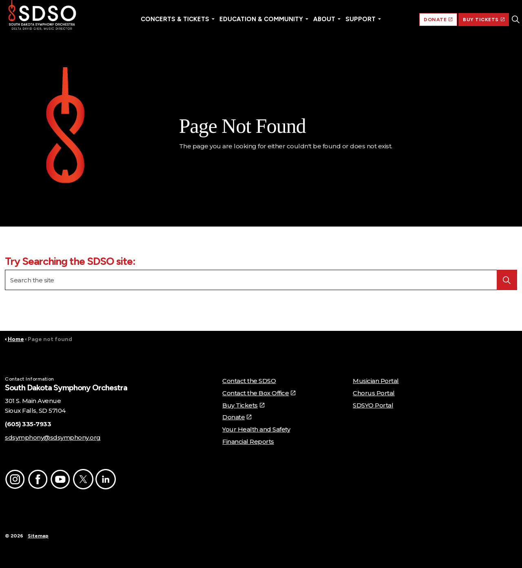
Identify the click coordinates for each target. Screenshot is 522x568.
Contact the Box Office (258, 393)
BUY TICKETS (484, 19)
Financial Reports (248, 441)
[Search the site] (261, 280)
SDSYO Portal (373, 405)
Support (360, 19)
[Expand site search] (515, 19)
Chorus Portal (374, 393)
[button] (65, 127)
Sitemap (38, 536)
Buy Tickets (243, 405)
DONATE (438, 19)
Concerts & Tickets (175, 19)
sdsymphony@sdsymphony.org (53, 437)
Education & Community (261, 19)
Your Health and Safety (256, 429)
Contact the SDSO (249, 381)
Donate (236, 417)
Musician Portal (376, 381)
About (324, 19)
